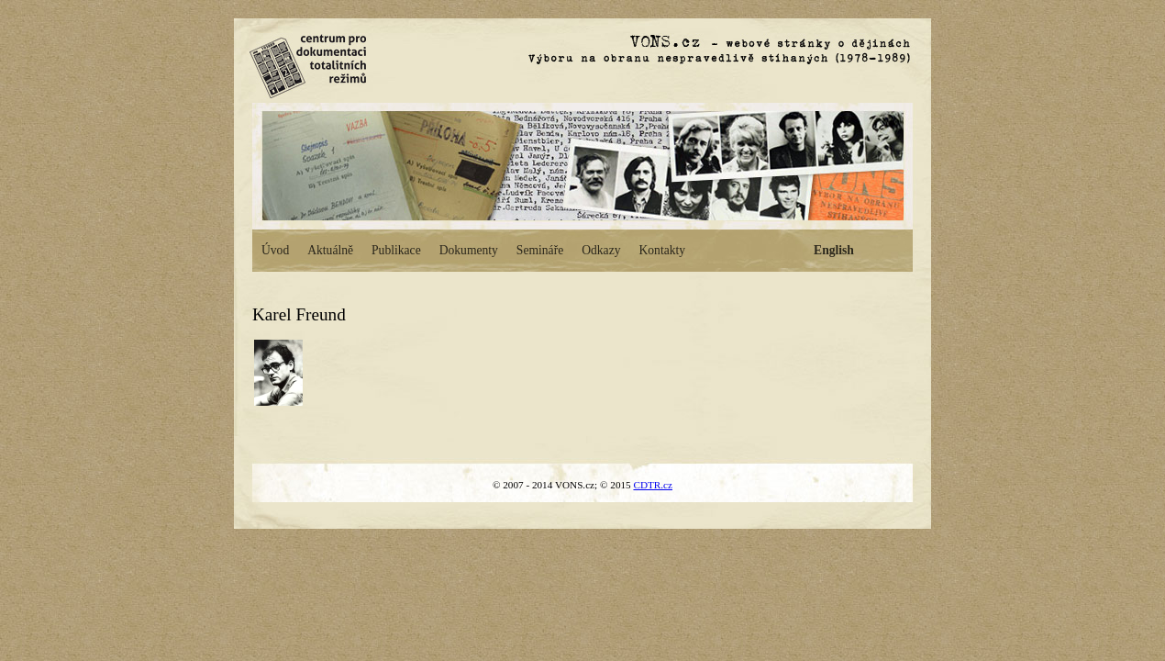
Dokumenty (468, 250)
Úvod (275, 250)
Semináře (539, 250)
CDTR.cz (652, 484)
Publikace (396, 250)
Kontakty (661, 250)
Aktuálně (330, 250)
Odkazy (601, 250)
